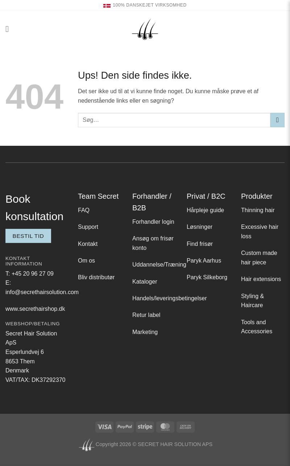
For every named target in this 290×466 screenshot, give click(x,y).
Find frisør (200, 244)
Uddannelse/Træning (159, 264)
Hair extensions (261, 279)
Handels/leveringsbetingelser (169, 298)
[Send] (277, 120)
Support (88, 227)
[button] (9, 29)
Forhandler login (153, 222)
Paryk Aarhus (204, 260)
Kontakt (88, 244)
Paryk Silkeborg (207, 277)
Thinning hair (258, 210)
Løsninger (199, 227)
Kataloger (144, 282)
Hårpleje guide (205, 210)
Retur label (146, 315)
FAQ (84, 210)
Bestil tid (28, 236)
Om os (86, 260)
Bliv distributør (96, 277)
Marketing (145, 332)
